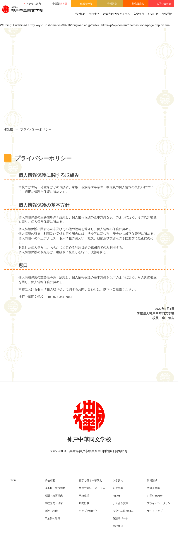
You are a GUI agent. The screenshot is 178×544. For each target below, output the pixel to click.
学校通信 (167, 13)
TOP (13, 486)
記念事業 (118, 494)
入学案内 (139, 13)
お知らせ (153, 13)
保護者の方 (86, 3)
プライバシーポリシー (160, 509)
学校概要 (80, 13)
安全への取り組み (123, 516)
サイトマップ (154, 516)
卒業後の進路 (52, 524)
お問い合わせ (164, 3)
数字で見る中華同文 (90, 486)
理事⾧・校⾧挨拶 (55, 494)
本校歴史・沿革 (54, 509)
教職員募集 (138, 3)
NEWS (117, 501)
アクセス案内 (33, 3)
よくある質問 (120, 509)
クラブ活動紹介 (88, 516)
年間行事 (84, 509)
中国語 (56, 3)
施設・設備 (51, 516)
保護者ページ (120, 524)
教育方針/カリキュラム (116, 13)
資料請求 (112, 3)
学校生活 (94, 13)
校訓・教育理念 (54, 501)
